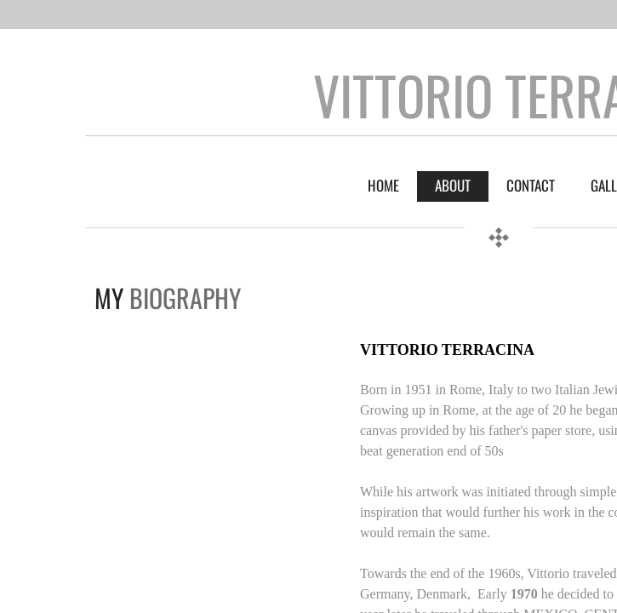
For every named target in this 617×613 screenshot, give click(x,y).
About (453, 185)
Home (383, 185)
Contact (530, 185)
